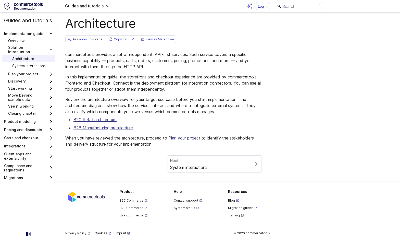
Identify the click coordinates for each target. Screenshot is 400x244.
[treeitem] (28, 40)
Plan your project (184, 138)
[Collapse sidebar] (28, 234)
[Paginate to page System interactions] (215, 164)
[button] (87, 6)
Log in (263, 6)
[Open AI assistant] (249, 6)
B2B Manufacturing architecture (103, 127)
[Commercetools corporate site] (86, 196)
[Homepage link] (28, 6)
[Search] (298, 6)
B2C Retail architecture (95, 119)
